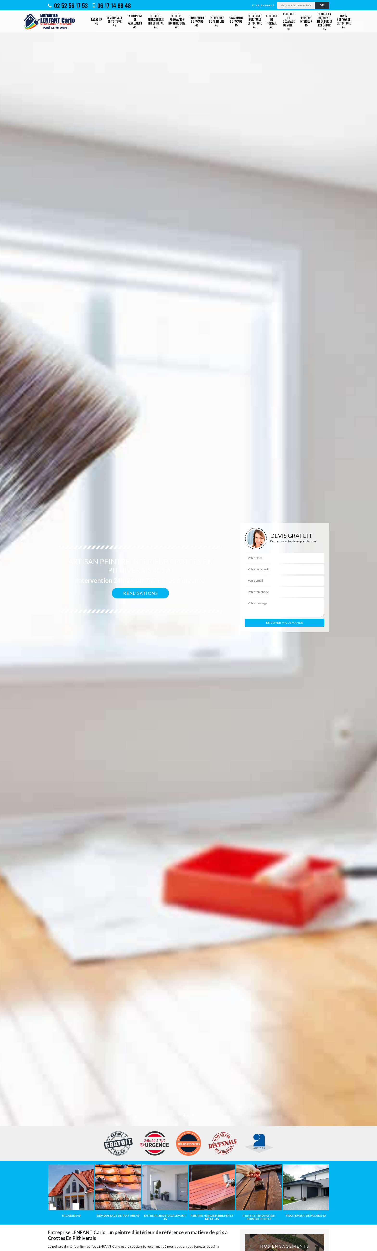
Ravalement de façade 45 (236, 21)
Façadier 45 (96, 21)
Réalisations (140, 593)
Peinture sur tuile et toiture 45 (255, 21)
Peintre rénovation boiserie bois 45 (176, 21)
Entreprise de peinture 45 (216, 21)
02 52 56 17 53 (68, 5)
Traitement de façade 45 (196, 21)
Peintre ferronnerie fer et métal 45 (155, 21)
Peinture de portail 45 (271, 21)
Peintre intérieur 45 (306, 21)
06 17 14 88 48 (112, 5)
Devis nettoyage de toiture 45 (344, 21)
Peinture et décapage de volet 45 (289, 21)
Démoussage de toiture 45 (114, 21)
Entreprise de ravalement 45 (134, 21)
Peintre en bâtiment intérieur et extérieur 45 (324, 21)
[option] (188, 625)
